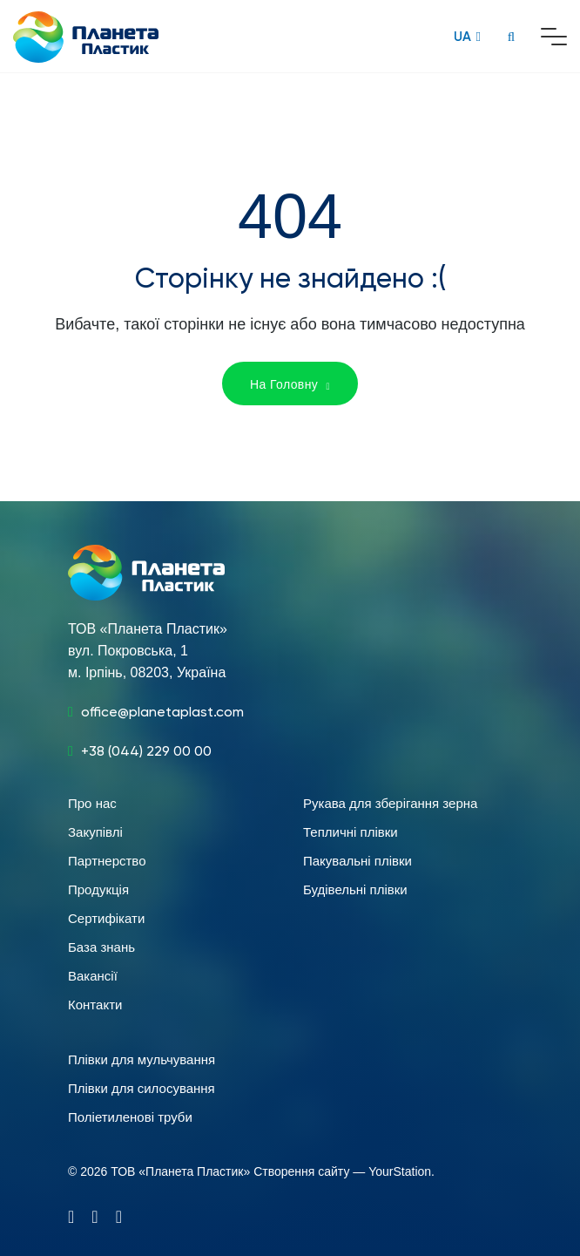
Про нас (92, 803)
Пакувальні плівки (357, 860)
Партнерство (107, 860)
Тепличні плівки (350, 832)
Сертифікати (106, 918)
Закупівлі (95, 832)
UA (462, 36)
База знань (101, 947)
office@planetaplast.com (162, 711)
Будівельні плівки (355, 889)
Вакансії (93, 975)
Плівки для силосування (141, 1088)
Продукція (98, 889)
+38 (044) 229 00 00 (146, 751)
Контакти (95, 1004)
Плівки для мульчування (141, 1059)
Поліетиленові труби (130, 1117)
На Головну (290, 384)
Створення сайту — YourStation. (344, 1171)
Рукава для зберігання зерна (390, 803)
